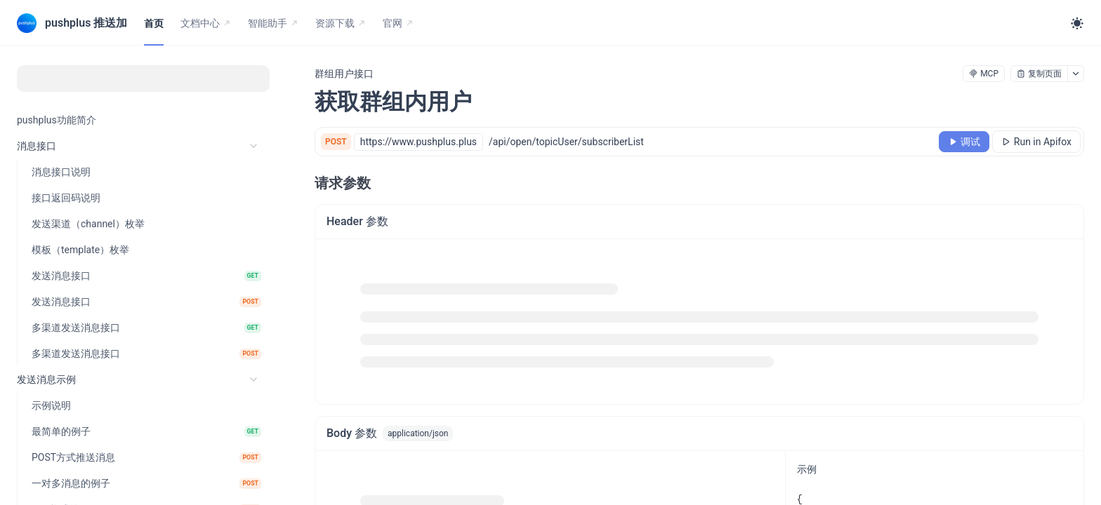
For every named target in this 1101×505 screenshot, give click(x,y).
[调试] (964, 141)
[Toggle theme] (1077, 23)
